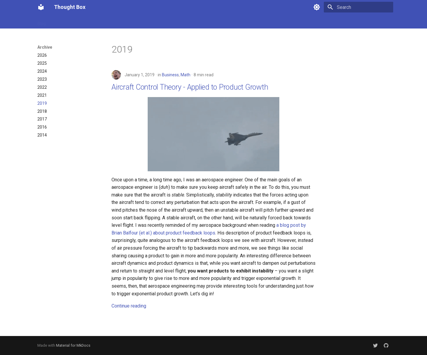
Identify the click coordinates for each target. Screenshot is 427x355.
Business (170, 74)
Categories (103, 21)
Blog (41, 21)
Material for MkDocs (73, 345)
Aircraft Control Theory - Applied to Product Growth (189, 87)
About (58, 21)
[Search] (358, 7)
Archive (78, 21)
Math (185, 74)
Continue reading (128, 306)
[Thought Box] (41, 7)
